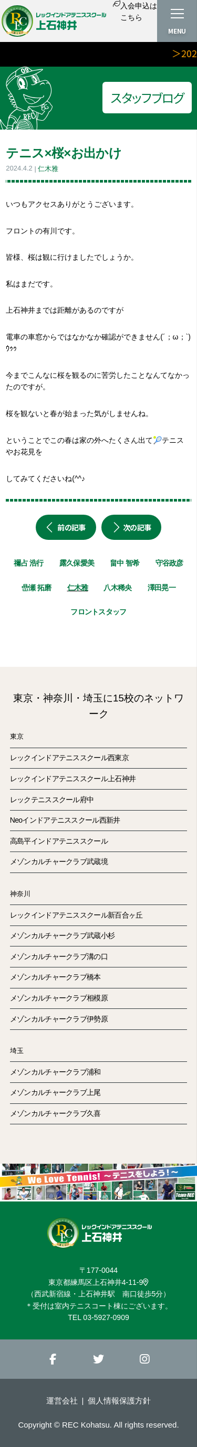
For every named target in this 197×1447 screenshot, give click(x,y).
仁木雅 (48, 169)
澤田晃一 (161, 587)
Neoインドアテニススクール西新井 (65, 820)
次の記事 (131, 527)
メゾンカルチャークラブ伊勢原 (59, 1019)
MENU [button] (177, 30)
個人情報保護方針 (119, 1400)
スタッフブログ (147, 97)
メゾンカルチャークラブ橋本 (55, 977)
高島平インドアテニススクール (59, 841)
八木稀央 (117, 587)
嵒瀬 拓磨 (36, 587)
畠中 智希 (124, 563)
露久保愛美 (77, 563)
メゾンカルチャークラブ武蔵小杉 (62, 935)
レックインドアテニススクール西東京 (69, 757)
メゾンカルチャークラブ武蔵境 (59, 861)
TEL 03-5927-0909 (98, 1317)
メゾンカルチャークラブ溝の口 (59, 956)
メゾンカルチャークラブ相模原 (59, 998)
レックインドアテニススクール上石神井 (73, 778)
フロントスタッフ (98, 612)
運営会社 (62, 1400)
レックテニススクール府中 (52, 799)
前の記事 (66, 527)
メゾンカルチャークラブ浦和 (55, 1072)
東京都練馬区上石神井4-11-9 (98, 1282)
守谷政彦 (169, 563)
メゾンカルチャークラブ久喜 (55, 1113)
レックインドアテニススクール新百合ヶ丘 (76, 915)
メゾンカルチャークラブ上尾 (55, 1092)
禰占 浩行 (28, 563)
